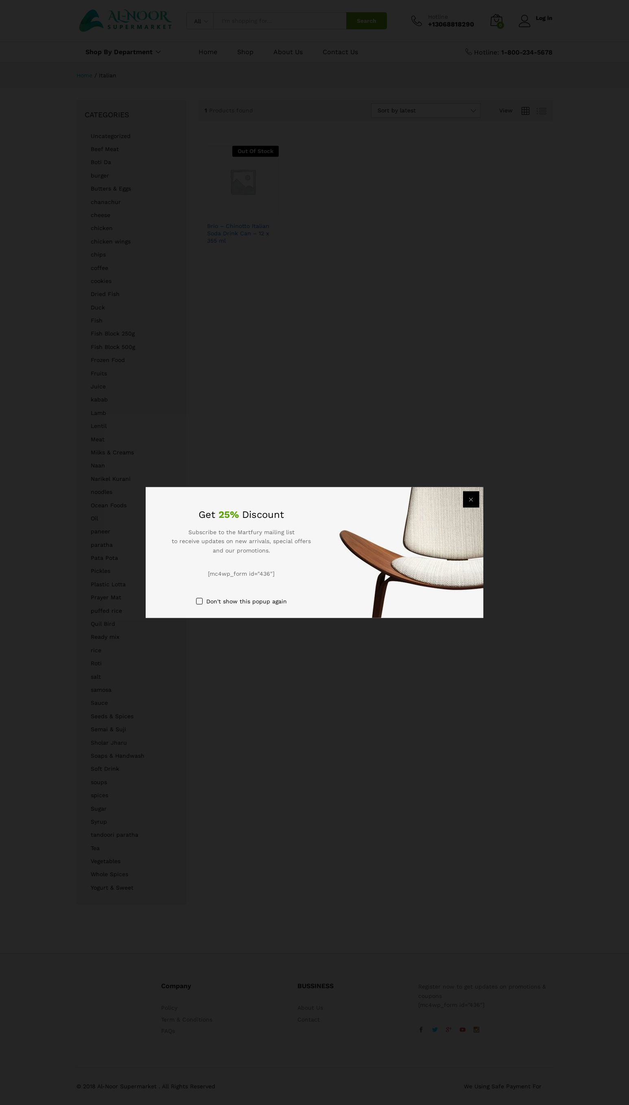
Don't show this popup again (246, 601)
